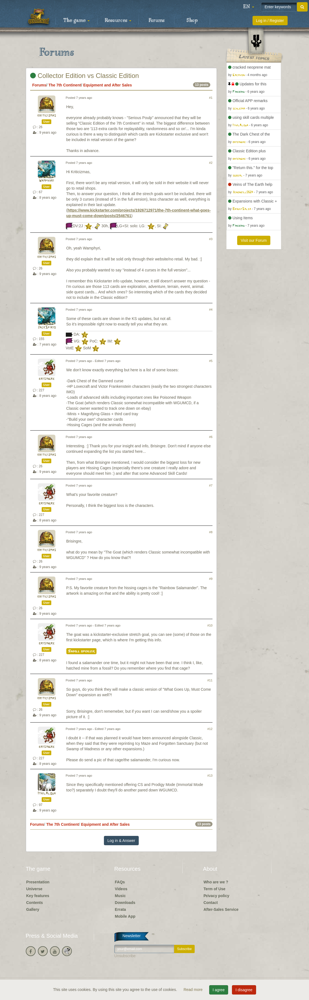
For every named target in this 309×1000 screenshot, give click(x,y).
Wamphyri (46, 181)
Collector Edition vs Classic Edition (84, 75)
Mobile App (125, 916)
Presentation (38, 882)
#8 (210, 532)
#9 (210, 578)
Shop (192, 21)
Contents (34, 902)
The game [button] (76, 21)
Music (120, 896)
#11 (209, 680)
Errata (120, 909)
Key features (37, 896)
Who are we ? (215, 882)
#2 (210, 162)
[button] (248, 7)
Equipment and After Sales (107, 85)
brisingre (47, 379)
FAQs (120, 882)
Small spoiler (81, 651)
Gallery (32, 909)
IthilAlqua (47, 793)
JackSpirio (47, 327)
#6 (210, 437)
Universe (34, 889)
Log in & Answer (121, 840)
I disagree (244, 990)
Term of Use (214, 889)
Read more (193, 989)
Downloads (125, 902)
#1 (210, 97)
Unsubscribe (125, 956)
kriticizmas (46, 116)
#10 (209, 625)
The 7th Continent (65, 85)
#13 (209, 775)
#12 (209, 729)
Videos (121, 889)
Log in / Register (270, 20)
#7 (210, 485)
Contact (210, 902)
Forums (157, 21)
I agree (219, 990)
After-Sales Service (221, 909)
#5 (210, 361)
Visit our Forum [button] (254, 240)
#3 (210, 239)
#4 (210, 309)
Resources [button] (118, 21)
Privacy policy (216, 896)
